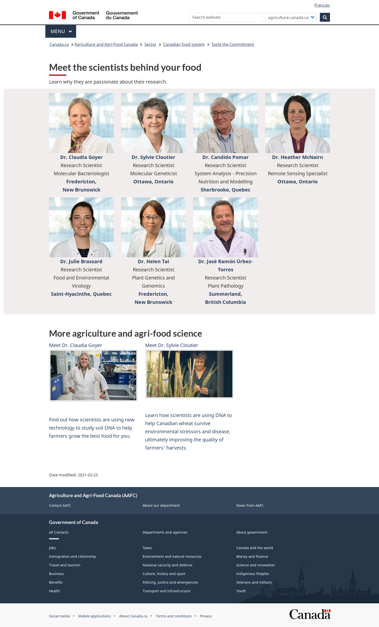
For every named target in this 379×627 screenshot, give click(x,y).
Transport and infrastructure (166, 591)
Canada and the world (254, 547)
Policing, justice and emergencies (170, 582)
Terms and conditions (174, 616)
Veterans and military (254, 582)
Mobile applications (94, 616)
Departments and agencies (165, 532)
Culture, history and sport (164, 573)
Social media (59, 616)
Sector (150, 44)
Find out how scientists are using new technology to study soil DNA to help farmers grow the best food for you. (92, 427)
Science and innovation (255, 565)
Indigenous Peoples (252, 573)
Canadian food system (184, 44)
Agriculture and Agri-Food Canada (106, 44)
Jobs (52, 547)
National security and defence (167, 565)
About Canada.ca (133, 616)
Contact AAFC (60, 505)
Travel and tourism (64, 565)
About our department (161, 505)
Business (56, 573)
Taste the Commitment (232, 44)
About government (251, 532)
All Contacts (59, 532)
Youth (241, 591)
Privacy (206, 616)
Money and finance (252, 556)
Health (54, 591)
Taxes (147, 547)
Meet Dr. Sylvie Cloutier (171, 345)
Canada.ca (59, 44)
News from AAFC (250, 505)
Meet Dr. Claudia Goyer (75, 345)
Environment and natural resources (172, 556)
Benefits (56, 582)
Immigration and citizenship (72, 556)
